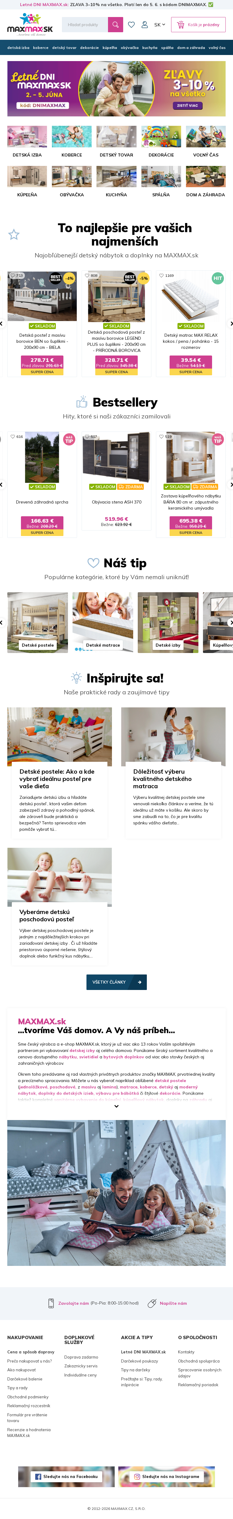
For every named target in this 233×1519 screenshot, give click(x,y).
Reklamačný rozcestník (28, 1405)
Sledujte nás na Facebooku (70, 1476)
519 (168, 436)
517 (94, 436)
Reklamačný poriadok (198, 1384)
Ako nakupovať (21, 1369)
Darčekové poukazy (139, 1361)
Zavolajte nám (73, 1303)
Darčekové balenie (24, 1378)
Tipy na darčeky (135, 1369)
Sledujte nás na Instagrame (170, 1476)
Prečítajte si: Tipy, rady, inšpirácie (142, 1381)
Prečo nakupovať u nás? (29, 1361)
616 (19, 436)
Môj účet (145, 24)
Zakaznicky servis (81, 1365)
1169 (169, 275)
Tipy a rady (17, 1387)
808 (94, 275)
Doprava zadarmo (81, 1357)
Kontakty (186, 1351)
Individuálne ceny (80, 1375)
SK (157, 25)
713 (19, 275)
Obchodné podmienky (28, 1396)
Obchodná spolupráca (199, 1361)
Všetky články (109, 982)
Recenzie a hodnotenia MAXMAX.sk (29, 1432)
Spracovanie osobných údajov (199, 1372)
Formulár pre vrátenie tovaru (27, 1417)
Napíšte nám (173, 1303)
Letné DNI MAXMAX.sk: (44, 4)
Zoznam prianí (131, 24)
